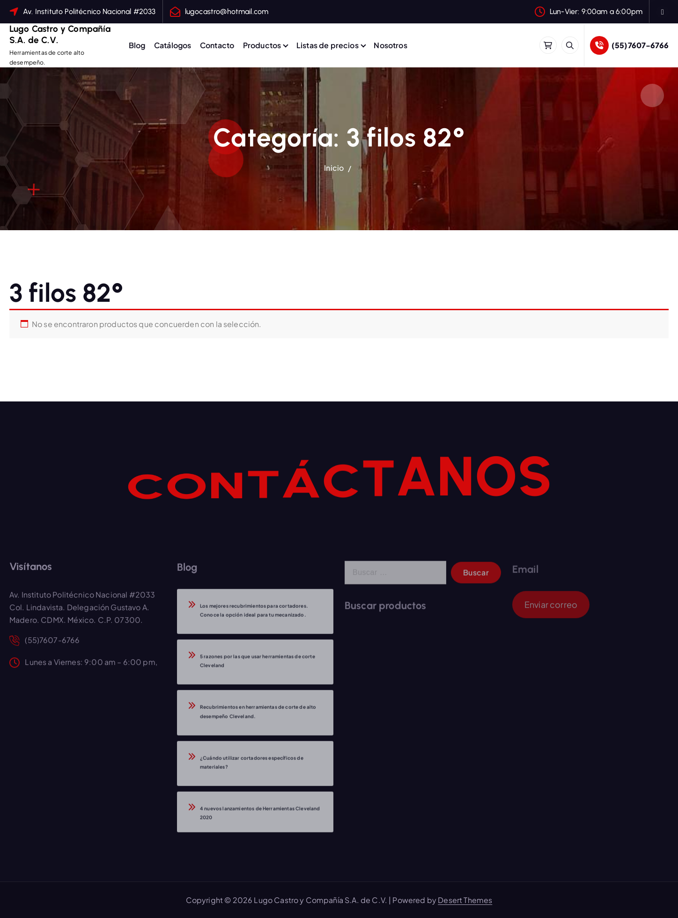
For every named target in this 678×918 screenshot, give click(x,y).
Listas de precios (327, 45)
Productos (262, 45)
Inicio (334, 168)
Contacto (217, 45)
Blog (137, 45)
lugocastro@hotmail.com (227, 11)
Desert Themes (465, 900)
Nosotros (390, 45)
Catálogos (172, 45)
